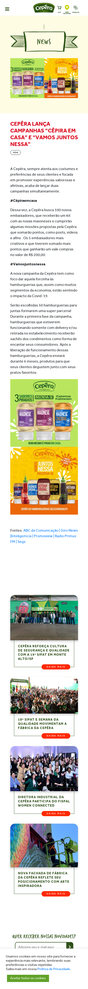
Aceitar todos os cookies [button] (28, 978)
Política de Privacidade (53, 969)
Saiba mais (55, 667)
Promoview (43, 536)
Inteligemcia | (22, 536)
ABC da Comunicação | (42, 530)
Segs (22, 541)
